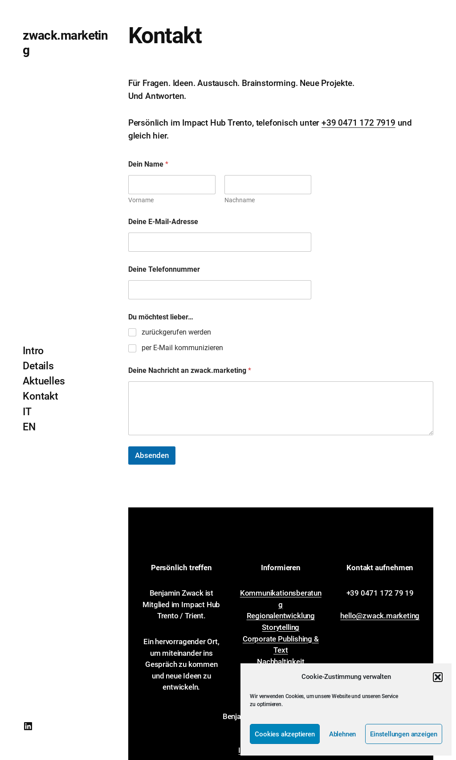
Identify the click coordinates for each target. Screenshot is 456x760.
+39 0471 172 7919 (358, 123)
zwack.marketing (65, 42)
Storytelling (280, 627)
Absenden (152, 455)
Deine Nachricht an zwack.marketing (189, 370)
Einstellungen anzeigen (403, 734)
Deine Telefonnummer (164, 269)
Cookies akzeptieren (284, 734)
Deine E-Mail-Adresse (163, 221)
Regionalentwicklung (281, 615)
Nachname (239, 200)
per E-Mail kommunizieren (182, 347)
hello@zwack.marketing (379, 615)
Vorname (141, 200)
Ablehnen (342, 734)
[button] (437, 677)
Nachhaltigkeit (280, 661)
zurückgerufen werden (176, 332)
